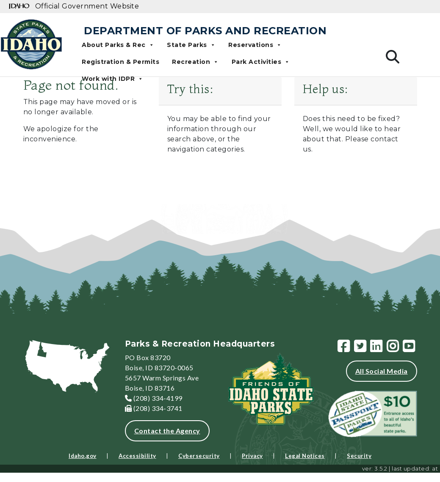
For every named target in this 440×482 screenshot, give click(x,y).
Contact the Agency (167, 431)
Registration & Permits (120, 62)
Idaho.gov (83, 455)
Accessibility (137, 455)
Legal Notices (305, 455)
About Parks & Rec (118, 44)
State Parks (191, 44)
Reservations (255, 44)
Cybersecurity (199, 455)
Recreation (195, 61)
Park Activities (261, 61)
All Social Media (381, 371)
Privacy (252, 455)
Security (359, 455)
